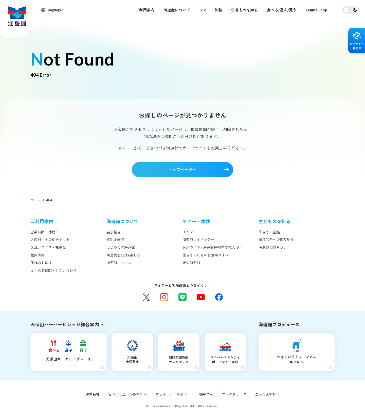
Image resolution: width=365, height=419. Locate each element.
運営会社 (92, 394)
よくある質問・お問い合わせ (53, 270)
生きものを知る (244, 10)
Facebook (219, 297)
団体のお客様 (41, 263)
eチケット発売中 (356, 40)
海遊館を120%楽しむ (123, 255)
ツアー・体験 (210, 10)
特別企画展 (115, 239)
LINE (182, 297)
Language (54, 10)
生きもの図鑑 (269, 232)
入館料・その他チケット (49, 239)
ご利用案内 (144, 10)
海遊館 (17, 16)
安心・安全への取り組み (127, 394)
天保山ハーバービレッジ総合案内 (64, 324)
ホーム (35, 200)
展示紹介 (113, 232)
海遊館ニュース (118, 263)
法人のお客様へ (267, 394)
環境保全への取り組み (276, 239)
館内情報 (37, 255)
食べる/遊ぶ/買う (282, 10)
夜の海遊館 (191, 263)
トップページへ (182, 169)
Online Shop (316, 10)
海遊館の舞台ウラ (273, 247)
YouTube (201, 297)
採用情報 (206, 394)
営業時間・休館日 (44, 232)
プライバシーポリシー (173, 394)
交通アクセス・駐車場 (48, 247)
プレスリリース (234, 394)
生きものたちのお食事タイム (205, 255)
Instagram (164, 297)
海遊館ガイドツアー (198, 239)
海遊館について (176, 10)
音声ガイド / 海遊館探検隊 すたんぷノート (216, 247)
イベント (189, 232)
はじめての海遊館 (120, 247)
